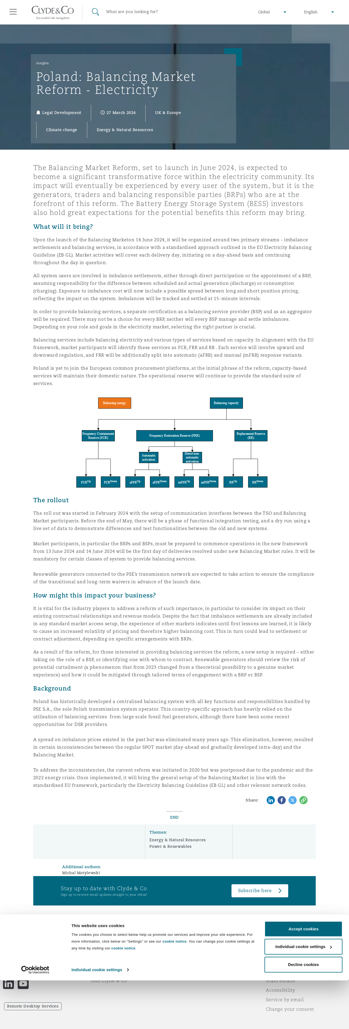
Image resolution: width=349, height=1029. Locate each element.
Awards (100, 952)
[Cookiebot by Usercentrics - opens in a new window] (35, 1018)
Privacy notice (282, 952)
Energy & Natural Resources (177, 839)
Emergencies (200, 942)
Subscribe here (255, 891)
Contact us (191, 962)
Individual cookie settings (96, 1018)
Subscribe (190, 952)
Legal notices (281, 942)
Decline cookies (303, 1013)
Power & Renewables (170, 846)
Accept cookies (303, 977)
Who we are (105, 942)
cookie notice (174, 990)
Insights (42, 63)
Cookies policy (282, 961)
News (97, 961)
